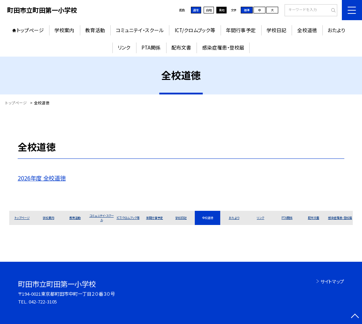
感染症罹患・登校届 (223, 47)
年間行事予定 (241, 30)
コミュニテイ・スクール (140, 30)
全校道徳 (307, 30)
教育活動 (95, 30)
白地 (209, 10)
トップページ (30, 30)
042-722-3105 (43, 301)
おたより (336, 30)
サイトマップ (332, 281)
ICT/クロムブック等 (195, 30)
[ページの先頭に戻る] (355, 316)
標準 (247, 10)
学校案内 (64, 30)
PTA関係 (150, 47)
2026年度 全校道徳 (42, 178)
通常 (196, 10)
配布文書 (181, 47)
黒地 (221, 10)
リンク (124, 47)
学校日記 (276, 30)
